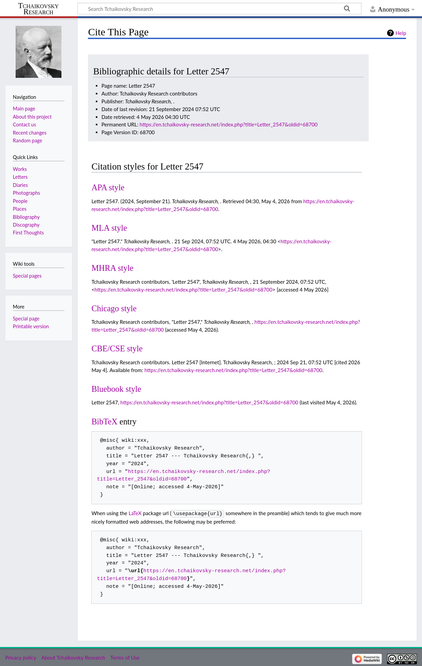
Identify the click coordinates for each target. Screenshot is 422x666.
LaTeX (135, 513)
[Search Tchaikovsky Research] (219, 8)
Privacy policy (20, 657)
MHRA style (112, 268)
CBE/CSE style (117, 348)
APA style (107, 187)
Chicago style (113, 308)
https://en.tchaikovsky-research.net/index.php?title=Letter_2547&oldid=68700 (228, 124)
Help (401, 33)
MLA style (109, 227)
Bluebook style (116, 388)
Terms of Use (125, 657)
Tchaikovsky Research (38, 9)
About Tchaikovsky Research (73, 657)
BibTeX (104, 421)
